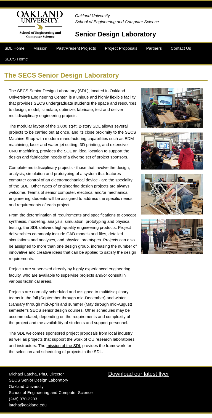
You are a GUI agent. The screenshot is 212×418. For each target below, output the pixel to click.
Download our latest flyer (138, 374)
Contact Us (181, 48)
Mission (40, 48)
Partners (154, 48)
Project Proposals (121, 48)
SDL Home (14, 48)
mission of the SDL (63, 345)
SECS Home (16, 59)
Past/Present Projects (76, 48)
